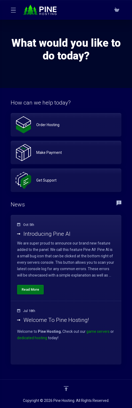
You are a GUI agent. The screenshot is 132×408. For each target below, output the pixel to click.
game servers (98, 331)
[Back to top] (66, 388)
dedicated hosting (32, 338)
